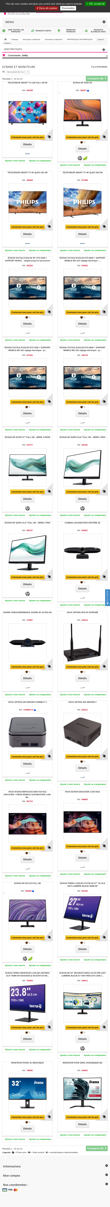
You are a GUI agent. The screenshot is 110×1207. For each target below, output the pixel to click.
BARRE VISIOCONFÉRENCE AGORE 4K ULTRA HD (27, 612)
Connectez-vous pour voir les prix (27, 137)
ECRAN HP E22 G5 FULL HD (27, 883)
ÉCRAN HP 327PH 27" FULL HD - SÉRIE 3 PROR (27, 437)
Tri (3, 72)
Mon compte (11, 1175)
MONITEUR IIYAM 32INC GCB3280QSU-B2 (82, 1063)
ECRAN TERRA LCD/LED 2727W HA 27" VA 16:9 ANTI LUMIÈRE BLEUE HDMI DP (82, 884)
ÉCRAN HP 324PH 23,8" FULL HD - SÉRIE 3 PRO (82, 437)
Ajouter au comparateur (40, 161)
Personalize (68, 8)
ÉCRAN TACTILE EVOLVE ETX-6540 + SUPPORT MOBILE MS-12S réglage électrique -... (82, 259)
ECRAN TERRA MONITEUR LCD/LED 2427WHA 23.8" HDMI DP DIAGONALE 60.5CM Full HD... (27, 974)
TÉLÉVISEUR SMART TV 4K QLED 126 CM (27, 172)
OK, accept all (95, 3)
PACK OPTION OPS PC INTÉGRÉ (82, 612)
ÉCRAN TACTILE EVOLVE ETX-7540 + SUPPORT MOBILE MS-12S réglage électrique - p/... (27, 348)
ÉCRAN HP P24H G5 (82, 83)
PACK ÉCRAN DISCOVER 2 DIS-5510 (82, 792)
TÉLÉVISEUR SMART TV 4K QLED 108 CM (83, 172)
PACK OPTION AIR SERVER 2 (83, 702)
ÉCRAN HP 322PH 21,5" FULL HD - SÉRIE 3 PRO (27, 523)
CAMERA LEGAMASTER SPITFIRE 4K (82, 523)
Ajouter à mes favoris (15, 161)
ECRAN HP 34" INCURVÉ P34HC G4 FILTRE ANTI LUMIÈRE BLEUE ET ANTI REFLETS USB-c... (82, 974)
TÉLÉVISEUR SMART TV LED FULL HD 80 (27, 83)
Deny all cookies (47, 8)
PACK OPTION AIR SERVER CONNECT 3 (27, 702)
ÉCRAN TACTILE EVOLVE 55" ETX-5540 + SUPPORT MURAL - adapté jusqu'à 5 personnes (27, 259)
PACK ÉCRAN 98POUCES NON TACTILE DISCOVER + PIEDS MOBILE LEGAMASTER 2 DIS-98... (27, 794)
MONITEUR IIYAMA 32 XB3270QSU (27, 1063)
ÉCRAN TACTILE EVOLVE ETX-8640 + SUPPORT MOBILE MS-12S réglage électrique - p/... (82, 348)
